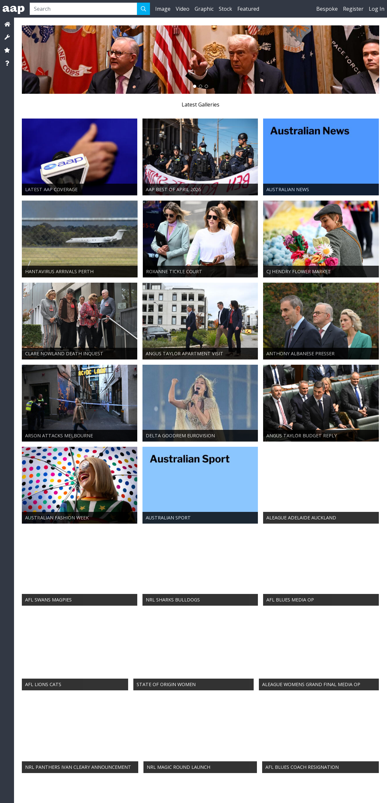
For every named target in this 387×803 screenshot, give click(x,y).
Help (152, 790)
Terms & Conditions (76, 790)
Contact (34, 790)
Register (353, 8)
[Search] (83, 9)
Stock (225, 8)
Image (163, 8)
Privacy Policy (106, 790)
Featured (248, 8)
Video (182, 8)
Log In (376, 8)
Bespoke (327, 8)
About (19, 790)
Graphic (204, 8)
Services (50, 790)
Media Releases (133, 790)
